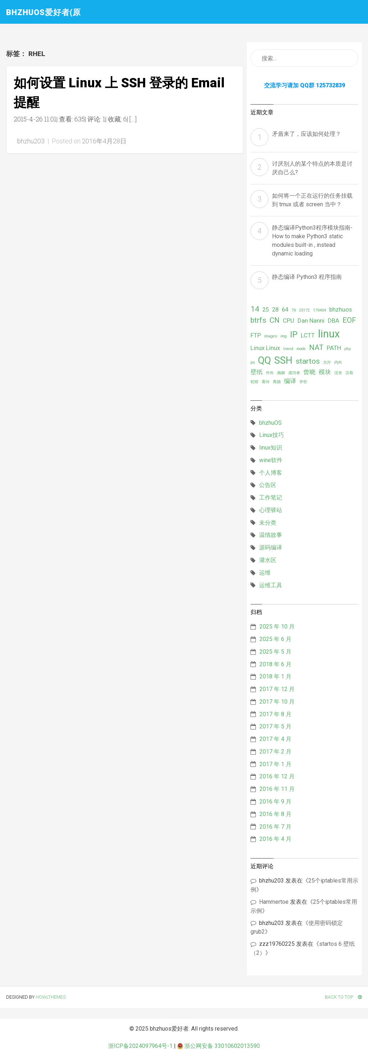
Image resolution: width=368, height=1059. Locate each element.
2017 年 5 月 (275, 726)
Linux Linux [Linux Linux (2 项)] (265, 347)
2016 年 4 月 (275, 838)
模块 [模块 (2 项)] (325, 372)
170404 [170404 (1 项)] (319, 310)
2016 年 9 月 (275, 801)
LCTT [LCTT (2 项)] (308, 335)
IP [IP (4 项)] (294, 335)
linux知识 (270, 447)
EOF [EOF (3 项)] (349, 320)
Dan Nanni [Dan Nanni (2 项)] (311, 320)
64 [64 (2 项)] (285, 309)
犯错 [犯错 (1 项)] (254, 381)
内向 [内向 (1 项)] (338, 362)
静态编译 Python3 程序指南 (307, 276)
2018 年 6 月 (275, 664)
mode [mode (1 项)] (301, 348)
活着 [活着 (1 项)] (349, 372)
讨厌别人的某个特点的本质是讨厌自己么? (312, 168)
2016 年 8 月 (275, 814)
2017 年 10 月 (277, 701)
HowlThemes (51, 997)
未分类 (267, 522)
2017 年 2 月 (275, 751)
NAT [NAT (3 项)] (316, 347)
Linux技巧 (271, 435)
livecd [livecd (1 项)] (288, 348)
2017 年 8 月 (275, 714)
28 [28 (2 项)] (275, 309)
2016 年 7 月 (275, 826)
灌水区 (267, 560)
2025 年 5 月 (275, 651)
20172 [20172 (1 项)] (304, 310)
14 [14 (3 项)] (254, 309)
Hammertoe (274, 901)
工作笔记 (270, 497)
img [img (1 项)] (283, 336)
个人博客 (270, 472)
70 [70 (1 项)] (293, 310)
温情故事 (270, 534)
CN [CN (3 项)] (275, 320)
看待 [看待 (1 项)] (266, 381)
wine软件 (270, 460)
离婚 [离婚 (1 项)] (277, 381)
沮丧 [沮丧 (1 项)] (338, 372)
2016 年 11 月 (277, 789)
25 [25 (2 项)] (265, 309)
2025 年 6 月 (275, 639)
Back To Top (343, 997)
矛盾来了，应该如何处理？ (306, 133)
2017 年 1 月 (275, 764)
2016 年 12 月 (277, 776)
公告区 (267, 485)
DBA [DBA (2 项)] (333, 320)
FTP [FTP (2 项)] (255, 335)
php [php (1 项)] (347, 348)
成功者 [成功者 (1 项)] (294, 372)
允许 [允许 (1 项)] (327, 362)
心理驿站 (270, 510)
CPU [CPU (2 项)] (288, 320)
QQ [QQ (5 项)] (264, 360)
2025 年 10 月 (277, 626)
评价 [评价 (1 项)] (303, 381)
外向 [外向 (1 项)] (270, 372)
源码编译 (270, 547)
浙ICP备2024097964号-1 (140, 1045)
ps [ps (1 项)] (252, 362)
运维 (265, 572)
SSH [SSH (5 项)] (283, 360)
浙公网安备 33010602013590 (218, 1045)
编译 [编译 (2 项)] (290, 381)
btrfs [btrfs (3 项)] (258, 320)
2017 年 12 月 (277, 689)
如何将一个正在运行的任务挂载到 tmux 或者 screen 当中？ (312, 200)
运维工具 (270, 585)
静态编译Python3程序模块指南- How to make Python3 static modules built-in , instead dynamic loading (312, 240)
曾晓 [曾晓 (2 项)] (309, 372)
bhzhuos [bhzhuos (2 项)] (340, 309)
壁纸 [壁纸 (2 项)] (256, 372)
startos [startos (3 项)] (308, 361)
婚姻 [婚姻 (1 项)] (281, 372)
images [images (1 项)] (270, 336)
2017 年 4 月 (275, 739)
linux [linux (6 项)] (329, 334)
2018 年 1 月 (275, 676)
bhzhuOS (270, 422)
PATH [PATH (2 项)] (334, 347)
